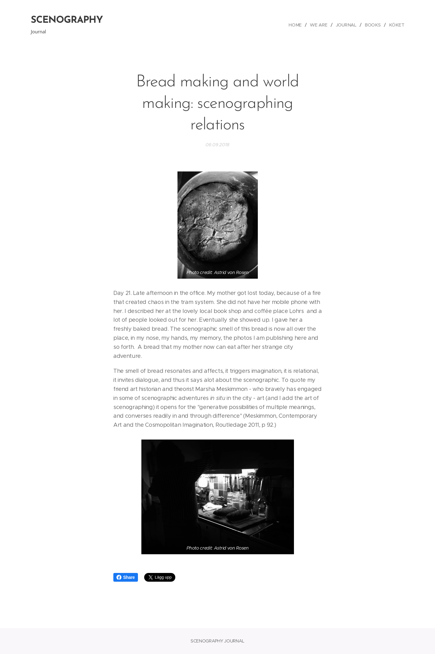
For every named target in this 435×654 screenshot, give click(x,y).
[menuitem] (298, 25)
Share (125, 577)
